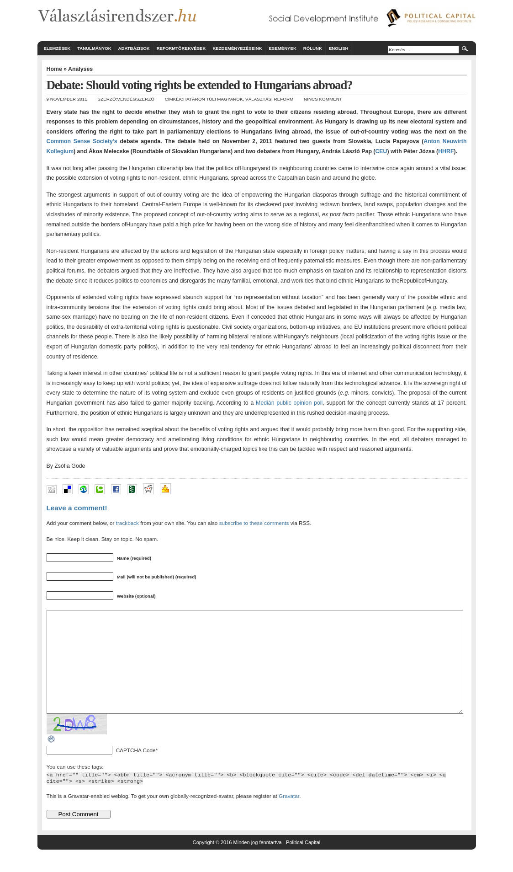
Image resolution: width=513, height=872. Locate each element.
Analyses (80, 69)
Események (282, 48)
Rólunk (312, 48)
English (339, 48)
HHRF (446, 151)
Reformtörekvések (181, 48)
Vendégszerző (135, 99)
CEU (381, 151)
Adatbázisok (134, 48)
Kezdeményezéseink (237, 48)
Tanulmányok (94, 48)
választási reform (269, 99)
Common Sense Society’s (82, 141)
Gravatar (289, 816)
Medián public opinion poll (289, 403)
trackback (127, 523)
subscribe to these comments (254, 523)
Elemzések (57, 48)
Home (54, 69)
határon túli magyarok (213, 99)
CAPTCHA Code (136, 771)
